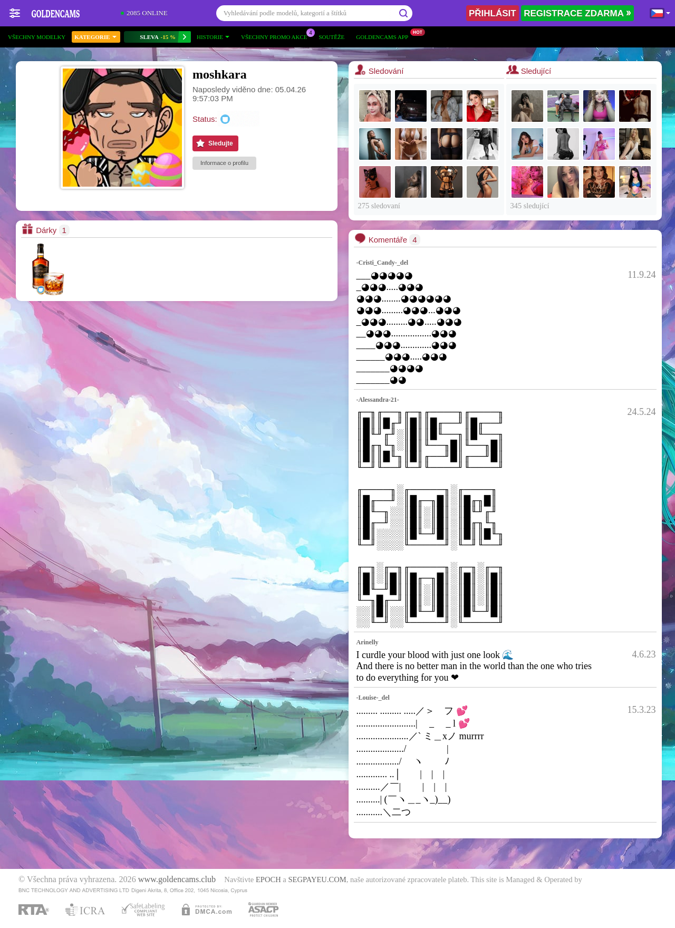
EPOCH (268, 879)
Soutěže (331, 37)
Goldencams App (384, 35)
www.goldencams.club (177, 879)
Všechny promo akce (277, 35)
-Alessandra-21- (377, 399)
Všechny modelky (36, 37)
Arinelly (367, 642)
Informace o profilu (224, 163)
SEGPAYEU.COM (317, 879)
